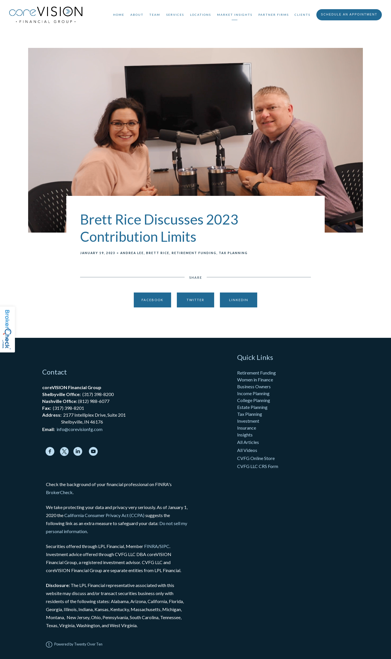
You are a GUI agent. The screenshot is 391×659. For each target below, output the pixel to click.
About (137, 14)
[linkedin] (77, 451)
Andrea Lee (132, 253)
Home (118, 14)
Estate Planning (252, 407)
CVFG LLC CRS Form (257, 466)
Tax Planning (233, 253)
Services (175, 14)
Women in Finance (255, 379)
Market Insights (234, 14)
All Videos (247, 450)
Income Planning (253, 393)
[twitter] (64, 451)
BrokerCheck (59, 492)
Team (154, 14)
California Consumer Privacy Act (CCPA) (104, 515)
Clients (302, 14)
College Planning (253, 400)
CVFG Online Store (256, 458)
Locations (200, 14)
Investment (248, 421)
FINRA (151, 546)
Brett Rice (157, 253)
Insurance (246, 427)
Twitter (195, 300)
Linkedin (238, 300)
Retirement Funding (194, 253)
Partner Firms (273, 14)
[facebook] (50, 451)
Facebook (152, 300)
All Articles (248, 442)
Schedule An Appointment (349, 14)
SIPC (164, 546)
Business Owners (254, 386)
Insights (245, 434)
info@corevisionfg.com (79, 429)
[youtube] (93, 451)
